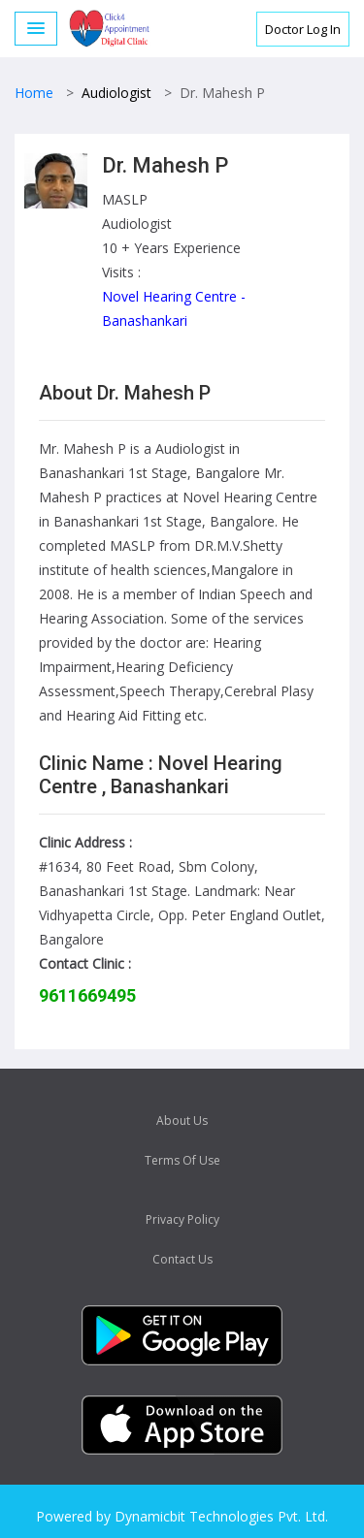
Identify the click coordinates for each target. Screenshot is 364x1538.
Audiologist (116, 92)
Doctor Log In (303, 29)
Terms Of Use (182, 1160)
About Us (182, 1120)
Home (34, 92)
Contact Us (182, 1259)
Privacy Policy (182, 1219)
